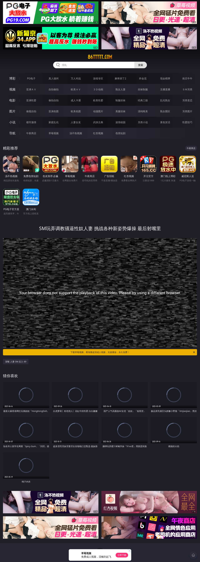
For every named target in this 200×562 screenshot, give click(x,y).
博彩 (12, 78)
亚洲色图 (54, 111)
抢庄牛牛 (187, 78)
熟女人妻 (120, 89)
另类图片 (187, 111)
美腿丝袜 (120, 111)
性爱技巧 (187, 122)
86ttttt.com (100, 57)
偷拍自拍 (54, 100)
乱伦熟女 (165, 100)
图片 (12, 111)
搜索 (140, 65)
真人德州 (54, 78)
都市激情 (31, 122)
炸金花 (143, 78)
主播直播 (165, 89)
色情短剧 (120, 133)
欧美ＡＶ (76, 89)
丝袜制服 (143, 89)
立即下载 (122, 555)
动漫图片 (98, 111)
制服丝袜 (120, 100)
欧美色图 (76, 111)
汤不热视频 (76, 133)
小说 (12, 122)
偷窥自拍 (31, 111)
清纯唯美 (143, 111)
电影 (12, 100)
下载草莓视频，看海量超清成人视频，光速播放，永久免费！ (132, 352)
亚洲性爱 (31, 100)
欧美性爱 (98, 100)
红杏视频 (98, 133)
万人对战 (76, 78)
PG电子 (31, 78)
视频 (12, 89)
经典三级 (143, 100)
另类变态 (187, 100)
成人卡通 (76, 100)
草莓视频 (54, 133)
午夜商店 (31, 133)
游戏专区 (98, 78)
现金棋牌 (165, 78)
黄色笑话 (165, 122)
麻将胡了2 (120, 78)
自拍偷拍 (54, 89)
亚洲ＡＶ (31, 89)
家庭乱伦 (54, 122)
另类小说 (143, 122)
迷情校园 (120, 122)
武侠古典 (98, 122)
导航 (12, 133)
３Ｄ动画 (98, 89)
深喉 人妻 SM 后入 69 (15, 361)
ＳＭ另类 (187, 89)
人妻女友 (76, 122)
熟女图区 (165, 111)
